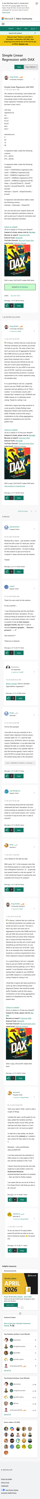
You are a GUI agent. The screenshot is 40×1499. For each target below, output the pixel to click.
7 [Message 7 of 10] (10, 771)
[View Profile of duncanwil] (16, 1092)
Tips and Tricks (15, 295)
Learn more (6, 12)
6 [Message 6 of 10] (10, 825)
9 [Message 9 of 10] (12, 693)
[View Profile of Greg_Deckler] (14, 77)
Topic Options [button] (30, 67)
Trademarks (4, 1486)
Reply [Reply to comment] (19, 498)
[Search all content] (22, 33)
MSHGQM (19, 238)
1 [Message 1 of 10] (10, 300)
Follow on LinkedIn (11, 227)
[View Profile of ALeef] (11, 845)
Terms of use (5, 1482)
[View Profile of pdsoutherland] (14, 527)
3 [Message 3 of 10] (10, 493)
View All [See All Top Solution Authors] (7, 1370)
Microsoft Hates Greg (26, 240)
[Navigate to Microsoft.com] (7, 18)
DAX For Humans (20, 243)
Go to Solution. (22, 287)
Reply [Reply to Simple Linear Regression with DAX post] (19, 306)
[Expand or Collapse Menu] (3, 24)
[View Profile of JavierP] (12, 586)
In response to (15, 331)
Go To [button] (33, 28)
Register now (23, 44)
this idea (32, 232)
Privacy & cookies (6, 1479)
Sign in (19, 28)
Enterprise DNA (24, 235)
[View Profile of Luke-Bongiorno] (15, 791)
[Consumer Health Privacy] (20, 1493)
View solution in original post (14, 486)
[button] (19, 67)
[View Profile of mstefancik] (16, 1214)
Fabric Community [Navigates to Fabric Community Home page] (24, 18)
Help (25, 28)
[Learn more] (11, 1305)
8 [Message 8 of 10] (10, 648)
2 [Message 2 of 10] (10, 884)
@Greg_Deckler (11, 684)
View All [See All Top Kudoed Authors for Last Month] (7, 1414)
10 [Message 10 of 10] (11, 566)
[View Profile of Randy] (12, 713)
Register (11, 28)
